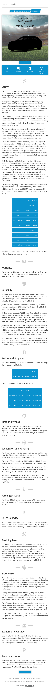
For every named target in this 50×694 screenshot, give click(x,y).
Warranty (18, 69)
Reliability (30, 69)
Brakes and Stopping (41, 70)
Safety (7, 69)
